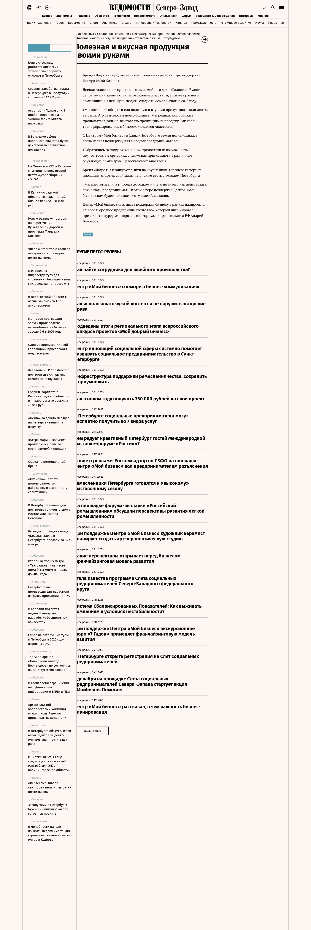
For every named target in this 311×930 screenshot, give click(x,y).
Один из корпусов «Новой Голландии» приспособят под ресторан (48, 349)
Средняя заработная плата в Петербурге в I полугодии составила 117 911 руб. (49, 93)
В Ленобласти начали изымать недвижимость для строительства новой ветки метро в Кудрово (49, 833)
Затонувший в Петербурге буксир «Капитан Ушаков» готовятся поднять (48, 809)
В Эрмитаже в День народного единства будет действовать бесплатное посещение (48, 143)
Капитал (181, 23)
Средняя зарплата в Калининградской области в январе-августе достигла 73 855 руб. (48, 398)
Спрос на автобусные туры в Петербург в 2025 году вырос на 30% (48, 639)
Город (60, 23)
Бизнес (47, 16)
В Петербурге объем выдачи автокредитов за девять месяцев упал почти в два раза (49, 737)
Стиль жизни (168, 16)
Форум (186, 16)
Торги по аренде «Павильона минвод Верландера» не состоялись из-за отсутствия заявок (49, 663)
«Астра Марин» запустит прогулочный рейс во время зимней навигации (47, 444)
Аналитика (109, 23)
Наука (259, 23)
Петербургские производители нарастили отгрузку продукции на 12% (49, 591)
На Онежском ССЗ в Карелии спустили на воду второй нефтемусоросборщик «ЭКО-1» (49, 172)
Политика (83, 16)
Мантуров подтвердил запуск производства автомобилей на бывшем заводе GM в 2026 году (47, 325)
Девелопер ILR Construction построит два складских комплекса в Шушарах (49, 374)
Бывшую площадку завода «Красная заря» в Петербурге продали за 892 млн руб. (49, 537)
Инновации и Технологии (153, 23)
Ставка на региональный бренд (47, 464)
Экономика (64, 16)
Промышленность (203, 23)
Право (272, 23)
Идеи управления (38, 23)
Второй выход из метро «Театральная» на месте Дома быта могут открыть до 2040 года (47, 567)
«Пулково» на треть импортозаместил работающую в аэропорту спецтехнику (47, 485)
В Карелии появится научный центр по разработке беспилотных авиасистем (47, 615)
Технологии (121, 16)
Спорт (94, 23)
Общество (102, 16)
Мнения (263, 16)
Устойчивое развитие (236, 23)
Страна (126, 23)
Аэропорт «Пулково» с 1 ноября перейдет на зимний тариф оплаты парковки (46, 117)
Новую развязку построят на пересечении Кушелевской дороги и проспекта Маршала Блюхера (48, 227)
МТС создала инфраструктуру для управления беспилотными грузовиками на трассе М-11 (49, 277)
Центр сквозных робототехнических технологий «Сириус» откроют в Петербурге (45, 69)
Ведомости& (77, 23)
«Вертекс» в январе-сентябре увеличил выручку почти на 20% (49, 787)
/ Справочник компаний (119, 34)
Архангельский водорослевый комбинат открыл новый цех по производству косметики (47, 711)
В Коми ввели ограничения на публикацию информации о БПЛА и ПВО (49, 687)
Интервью (246, 16)
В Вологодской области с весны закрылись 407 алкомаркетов (47, 301)
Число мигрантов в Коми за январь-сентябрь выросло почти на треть (49, 253)
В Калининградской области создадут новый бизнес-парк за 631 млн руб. (47, 198)
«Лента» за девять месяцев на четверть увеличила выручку (48, 422)
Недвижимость (144, 16)
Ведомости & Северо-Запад (215, 16)
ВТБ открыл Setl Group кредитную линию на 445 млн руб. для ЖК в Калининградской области (48, 763)
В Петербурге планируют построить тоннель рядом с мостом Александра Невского (49, 511)
